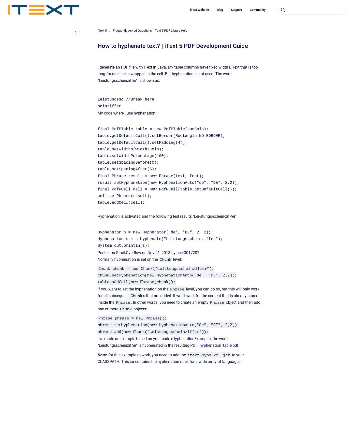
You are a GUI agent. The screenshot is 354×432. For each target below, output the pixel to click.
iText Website (199, 10)
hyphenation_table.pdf (219, 345)
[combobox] (312, 9)
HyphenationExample (190, 338)
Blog (220, 10)
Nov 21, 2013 (159, 252)
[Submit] (283, 10)
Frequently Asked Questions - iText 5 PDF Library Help (150, 30)
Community (258, 10)
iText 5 (102, 30)
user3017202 (188, 252)
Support (236, 10)
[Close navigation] (76, 32)
